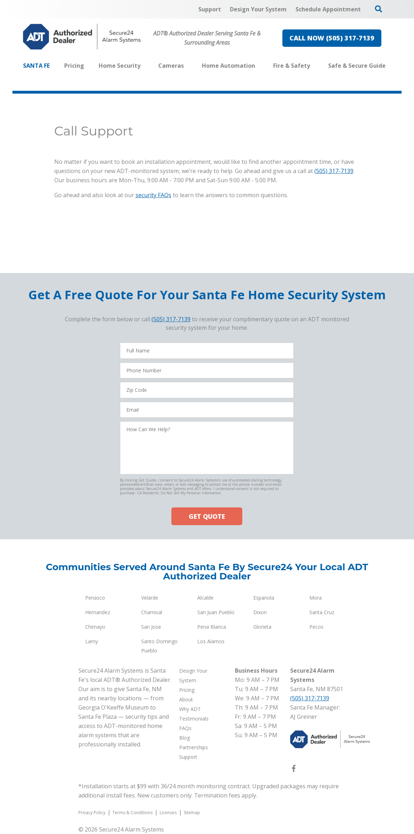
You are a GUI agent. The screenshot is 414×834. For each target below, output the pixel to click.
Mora (315, 597)
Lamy (91, 641)
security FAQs (153, 195)
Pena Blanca (211, 626)
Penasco (95, 597)
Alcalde (205, 597)
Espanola (263, 597)
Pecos (316, 626)
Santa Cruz (321, 612)
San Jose (151, 626)
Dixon (260, 612)
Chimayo (95, 626)
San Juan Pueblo (215, 612)
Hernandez (97, 612)
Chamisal (151, 612)
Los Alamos (211, 641)
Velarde (149, 597)
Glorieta (262, 626)
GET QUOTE (207, 516)
